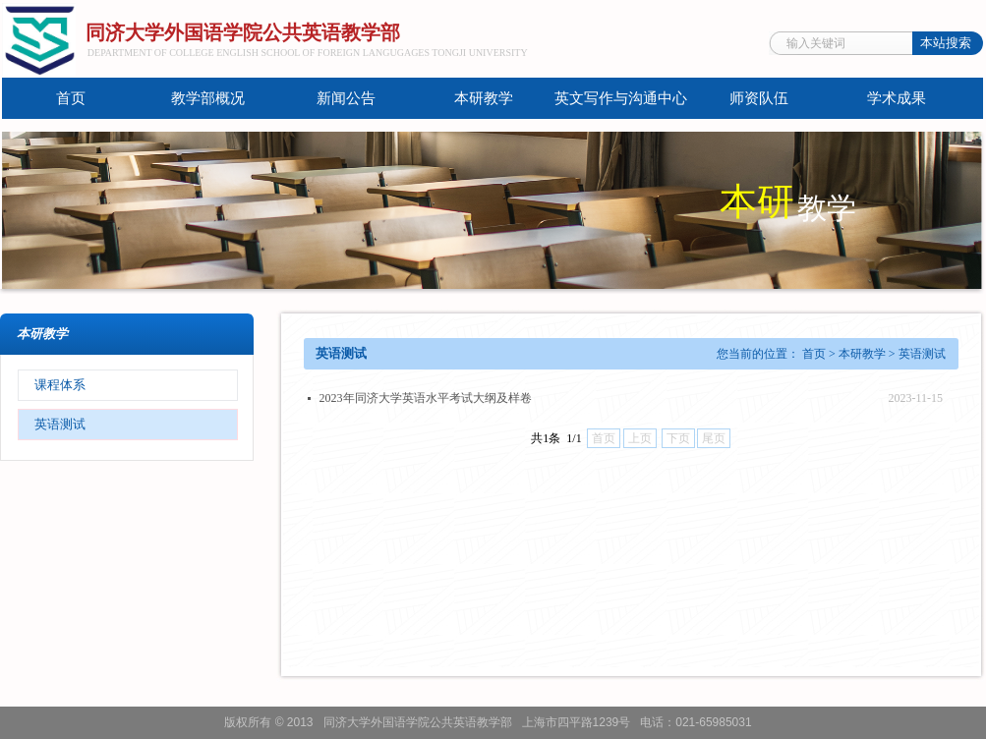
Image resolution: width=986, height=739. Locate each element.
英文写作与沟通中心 (620, 98)
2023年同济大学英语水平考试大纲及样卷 (425, 398)
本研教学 (483, 98)
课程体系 (60, 384)
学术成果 (896, 98)
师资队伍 (758, 98)
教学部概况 (208, 98)
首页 (71, 98)
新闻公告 (346, 98)
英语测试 (60, 424)
